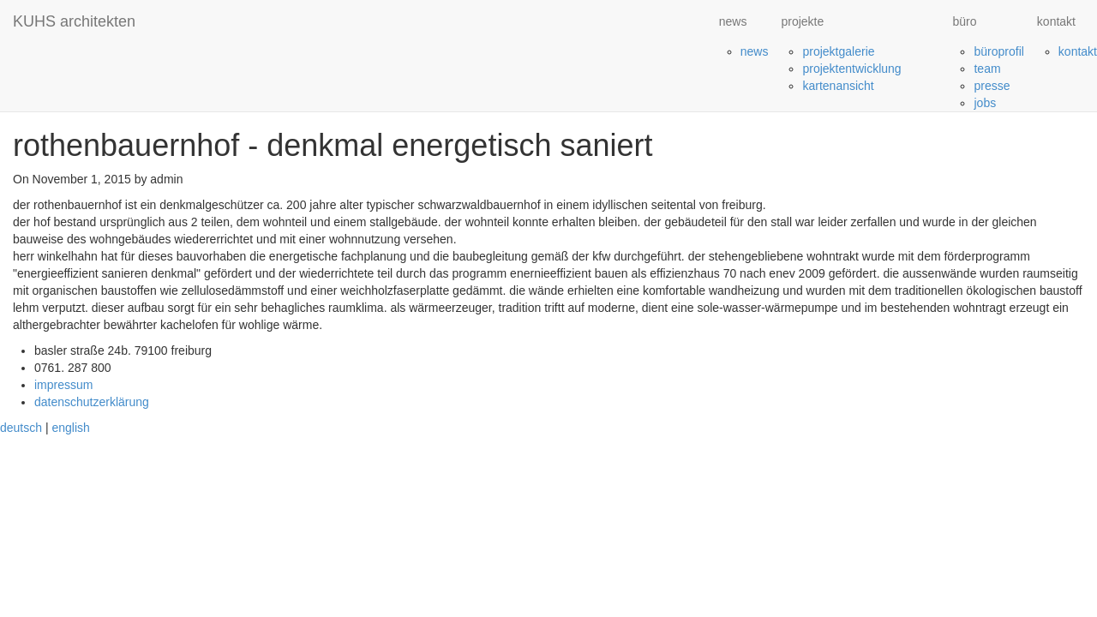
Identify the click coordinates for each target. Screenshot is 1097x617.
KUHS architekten (74, 21)
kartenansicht (837, 86)
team (987, 68)
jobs (985, 103)
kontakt (1077, 51)
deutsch (21, 427)
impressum (63, 385)
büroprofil (998, 51)
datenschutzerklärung (91, 402)
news (754, 51)
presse (992, 86)
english (70, 427)
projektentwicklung (851, 68)
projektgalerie (838, 51)
